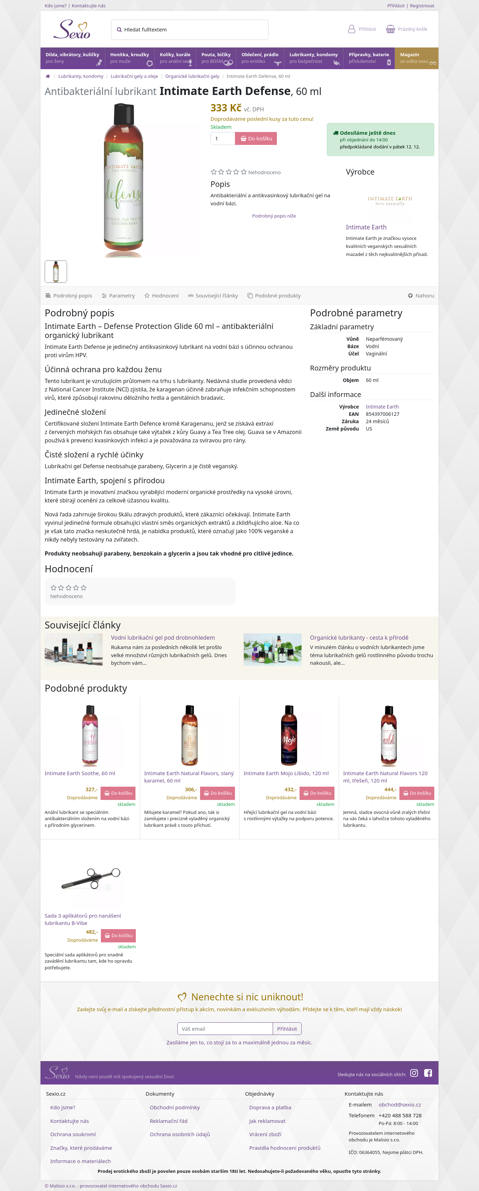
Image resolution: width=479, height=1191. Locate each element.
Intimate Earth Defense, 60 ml (258, 76)
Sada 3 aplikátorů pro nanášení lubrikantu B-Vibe (83, 919)
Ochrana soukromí (73, 1134)
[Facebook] (428, 1074)
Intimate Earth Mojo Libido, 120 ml (286, 773)
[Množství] (223, 138)
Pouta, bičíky (218, 60)
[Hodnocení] (161, 295)
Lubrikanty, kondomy (315, 59)
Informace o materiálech (80, 1160)
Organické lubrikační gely (192, 76)
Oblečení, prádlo (262, 60)
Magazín (419, 59)
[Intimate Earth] (390, 201)
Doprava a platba (270, 1107)
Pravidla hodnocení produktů (284, 1147)
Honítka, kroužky (132, 59)
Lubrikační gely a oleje (134, 76)
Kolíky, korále (177, 59)
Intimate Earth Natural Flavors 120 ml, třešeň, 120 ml (385, 777)
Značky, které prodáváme (81, 1147)
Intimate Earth (366, 227)
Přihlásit (396, 5)
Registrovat (422, 5)
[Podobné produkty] (273, 295)
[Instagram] (413, 1074)
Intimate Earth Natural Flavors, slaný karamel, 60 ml (189, 777)
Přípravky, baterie (371, 59)
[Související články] (212, 295)
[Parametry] (117, 295)
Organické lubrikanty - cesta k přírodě (359, 637)
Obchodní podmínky (175, 1107)
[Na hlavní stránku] (48, 76)
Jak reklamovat (267, 1120)
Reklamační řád (168, 1120)
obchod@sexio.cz (400, 1104)
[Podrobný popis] (68, 295)
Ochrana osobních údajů (180, 1134)
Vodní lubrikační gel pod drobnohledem (163, 637)
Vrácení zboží (265, 1134)
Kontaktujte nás (89, 5)
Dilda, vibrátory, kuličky (75, 59)
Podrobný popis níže (274, 216)
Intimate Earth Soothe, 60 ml (80, 773)
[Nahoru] (421, 295)
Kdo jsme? (56, 5)
